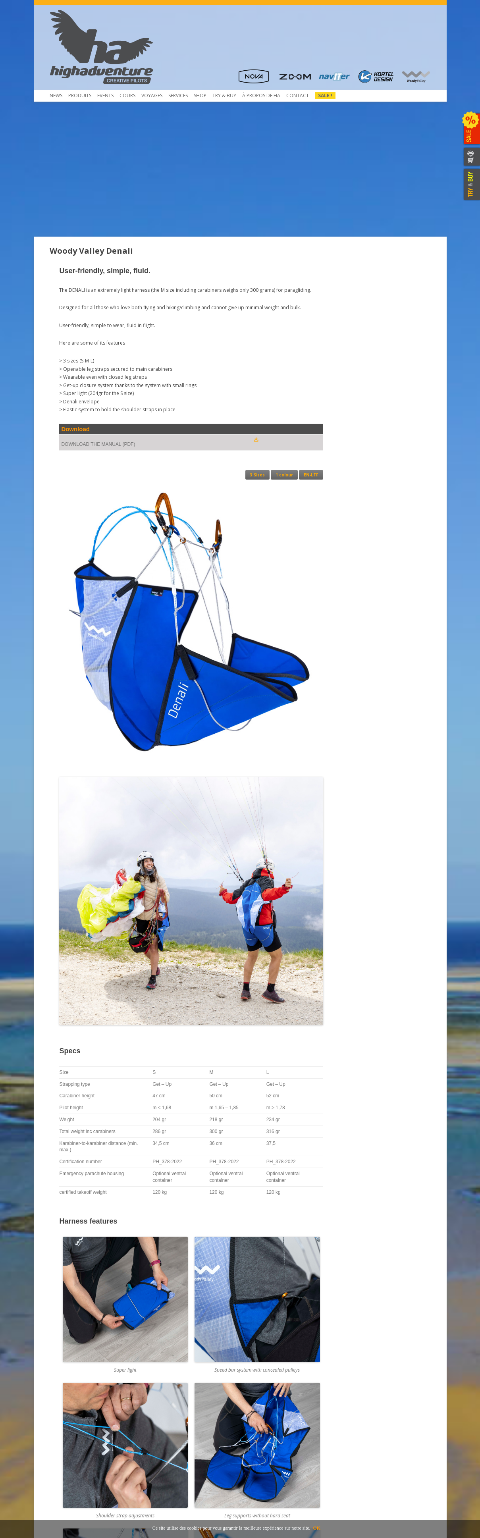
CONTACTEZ (471, 152)
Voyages (151, 95)
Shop (200, 95)
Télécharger (67, 1422)
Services (178, 95)
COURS (127, 95)
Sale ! (325, 95)
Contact (297, 95)
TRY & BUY (471, 184)
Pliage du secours (169, 1407)
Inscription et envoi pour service (186, 1443)
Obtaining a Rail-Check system (183, 1429)
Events (105, 95)
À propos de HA (261, 95)
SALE (471, 129)
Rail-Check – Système (173, 1422)
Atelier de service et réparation (185, 1436)
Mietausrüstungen (170, 1450)
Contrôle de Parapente (175, 1400)
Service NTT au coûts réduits (181, 1414)
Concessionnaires (265, 1400)
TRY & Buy (224, 95)
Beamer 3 (65, 1407)
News (56, 95)
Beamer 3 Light (71, 1414)
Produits (79, 95)
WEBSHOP (471, 162)
